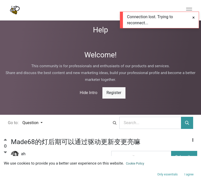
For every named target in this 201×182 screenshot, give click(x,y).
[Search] (187, 123)
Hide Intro (88, 92)
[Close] (193, 18)
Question (31, 122)
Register (113, 92)
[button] (192, 140)
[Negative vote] (5, 152)
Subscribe (184, 156)
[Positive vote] (5, 141)
